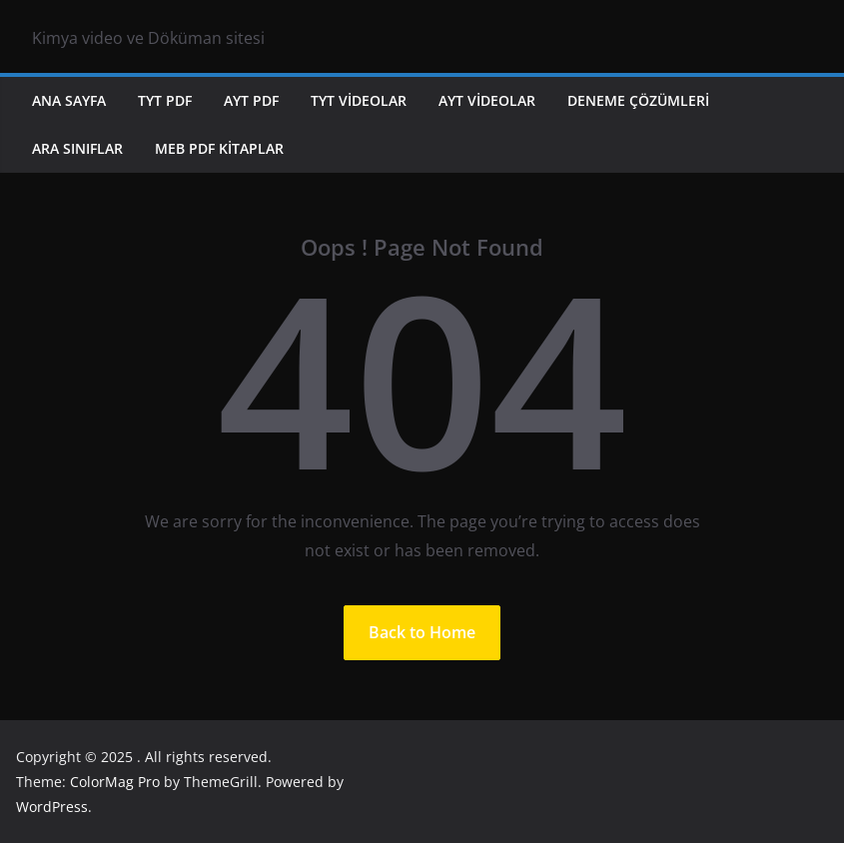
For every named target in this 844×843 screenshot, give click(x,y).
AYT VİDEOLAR (486, 100)
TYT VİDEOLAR (359, 100)
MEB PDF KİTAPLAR (219, 148)
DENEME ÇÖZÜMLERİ (638, 100)
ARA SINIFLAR (77, 148)
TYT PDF (165, 100)
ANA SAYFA (69, 100)
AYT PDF (251, 100)
